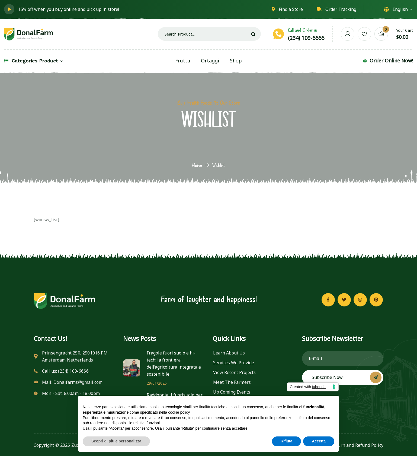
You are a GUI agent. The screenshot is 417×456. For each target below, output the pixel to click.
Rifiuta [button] (287, 441)
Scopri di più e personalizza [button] (116, 441)
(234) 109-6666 (306, 38)
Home (197, 165)
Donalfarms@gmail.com (77, 382)
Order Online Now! (391, 60)
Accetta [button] (319, 441)
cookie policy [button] (179, 412)
